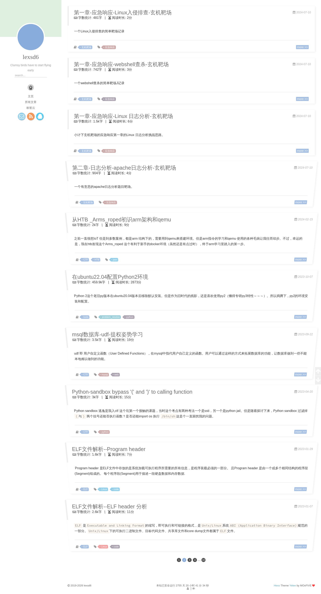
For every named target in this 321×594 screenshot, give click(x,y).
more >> (300, 46)
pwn (119, 258)
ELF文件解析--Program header (104, 449)
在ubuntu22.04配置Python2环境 (105, 276)
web (120, 373)
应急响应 (111, 47)
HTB (102, 258)
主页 (31, 96)
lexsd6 (31, 56)
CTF (91, 258)
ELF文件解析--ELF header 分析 (104, 506)
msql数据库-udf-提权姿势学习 (102, 334)
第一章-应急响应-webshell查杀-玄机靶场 (120, 64)
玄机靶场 (88, 47)
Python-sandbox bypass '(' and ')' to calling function (128, 391)
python (133, 315)
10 (203, 560)
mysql (109, 373)
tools (91, 315)
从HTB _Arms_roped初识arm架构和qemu (117, 219)
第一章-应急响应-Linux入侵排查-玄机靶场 (121, 12)
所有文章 (30, 102)
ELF (91, 487)
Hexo (277, 585)
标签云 (30, 107)
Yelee (292, 585)
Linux (109, 487)
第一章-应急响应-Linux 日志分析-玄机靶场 (122, 116)
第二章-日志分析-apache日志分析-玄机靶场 (120, 168)
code (120, 487)
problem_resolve (115, 315)
